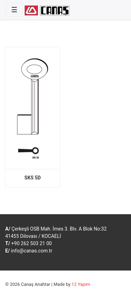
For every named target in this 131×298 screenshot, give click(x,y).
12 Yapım (80, 284)
